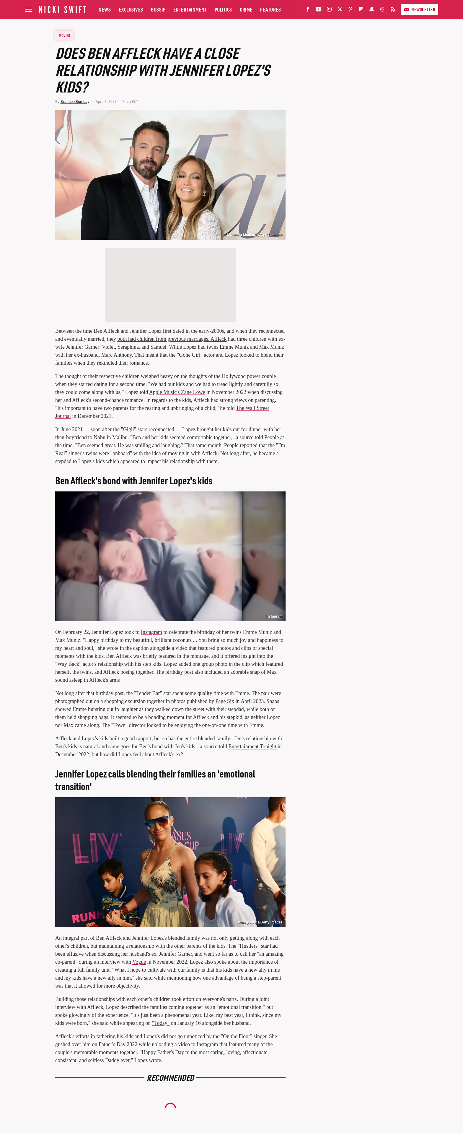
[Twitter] (340, 10)
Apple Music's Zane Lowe (177, 392)
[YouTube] (319, 10)
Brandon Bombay (75, 101)
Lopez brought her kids (206, 429)
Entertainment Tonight (252, 746)
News (105, 9)
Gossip (158, 9)
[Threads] (382, 10)
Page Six (224, 701)
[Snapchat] (372, 10)
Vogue (139, 962)
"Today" (160, 1023)
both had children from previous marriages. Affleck (171, 339)
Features (270, 9)
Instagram (274, 616)
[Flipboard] (361, 10)
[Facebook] (308, 10)
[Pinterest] (350, 10)
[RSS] (393, 10)
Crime (246, 9)
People (271, 437)
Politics (223, 9)
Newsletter (419, 9)
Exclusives (131, 9)
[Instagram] (329, 10)
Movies (64, 35)
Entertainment (190, 9)
